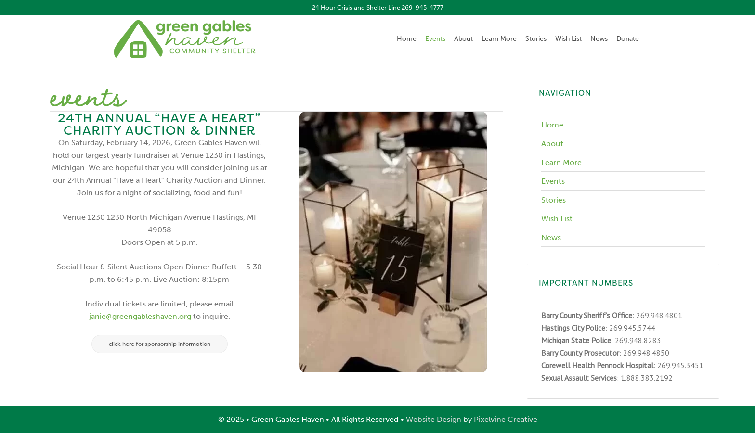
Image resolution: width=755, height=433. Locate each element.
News (551, 237)
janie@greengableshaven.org (140, 316)
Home (552, 124)
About (552, 143)
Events (553, 181)
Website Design (433, 419)
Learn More (561, 162)
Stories (553, 199)
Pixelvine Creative (505, 419)
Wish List (557, 218)
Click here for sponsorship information (159, 344)
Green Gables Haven (185, 39)
